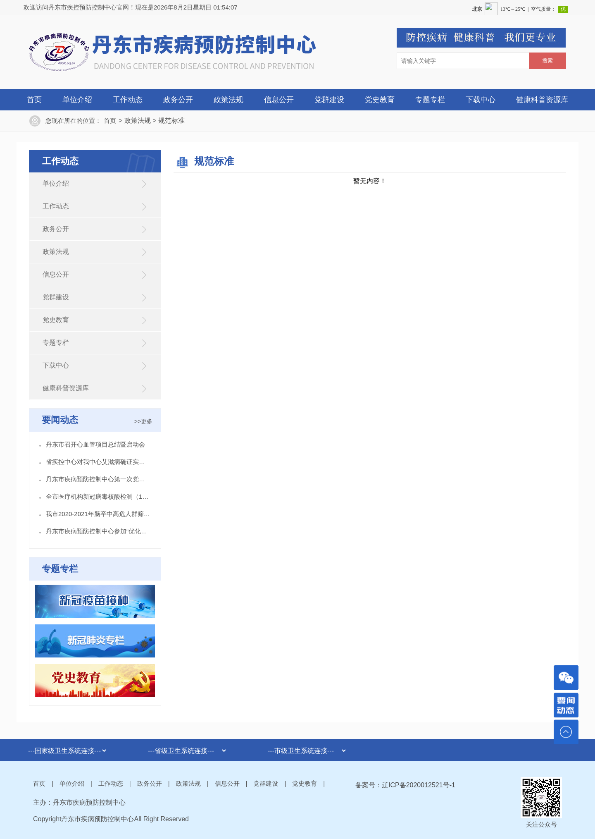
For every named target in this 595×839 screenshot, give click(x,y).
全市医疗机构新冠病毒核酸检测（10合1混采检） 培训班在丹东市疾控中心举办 (98, 496)
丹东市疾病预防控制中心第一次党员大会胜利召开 (98, 479)
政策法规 (228, 100)
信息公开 (279, 100)
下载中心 (480, 100)
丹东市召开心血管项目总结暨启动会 (95, 444)
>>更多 (143, 421)
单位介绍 (77, 100)
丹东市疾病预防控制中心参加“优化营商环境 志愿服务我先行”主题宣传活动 (98, 531)
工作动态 (128, 100)
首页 (34, 100)
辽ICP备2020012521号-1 (418, 785)
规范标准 (171, 120)
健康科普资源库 (542, 100)
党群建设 (329, 100)
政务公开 (178, 100)
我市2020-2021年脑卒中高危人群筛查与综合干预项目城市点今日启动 (98, 513)
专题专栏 (430, 100)
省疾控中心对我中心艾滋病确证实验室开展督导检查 (98, 461)
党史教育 (380, 100)
